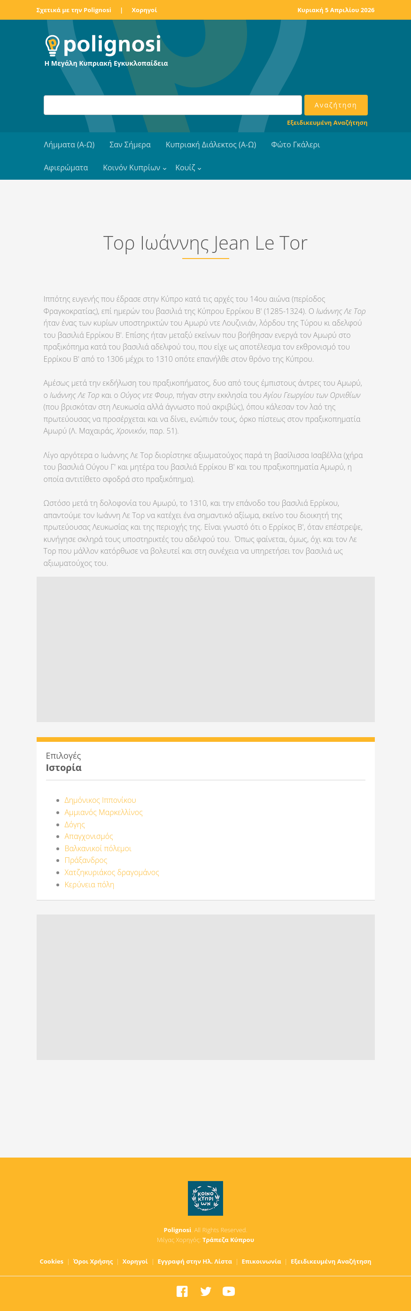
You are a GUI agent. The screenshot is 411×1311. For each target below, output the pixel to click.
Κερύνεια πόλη (90, 884)
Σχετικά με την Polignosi (74, 10)
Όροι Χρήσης (93, 1261)
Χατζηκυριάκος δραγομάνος (112, 872)
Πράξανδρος (86, 860)
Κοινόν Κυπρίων (131, 167)
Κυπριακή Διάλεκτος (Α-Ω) (211, 144)
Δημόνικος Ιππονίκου (100, 800)
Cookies (52, 1261)
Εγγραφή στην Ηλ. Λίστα (194, 1261)
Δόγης (75, 824)
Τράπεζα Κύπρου (228, 1239)
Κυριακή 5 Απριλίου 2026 (335, 10)
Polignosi (178, 1230)
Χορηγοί (144, 10)
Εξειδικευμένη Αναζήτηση (327, 122)
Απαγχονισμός (89, 836)
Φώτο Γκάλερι (295, 144)
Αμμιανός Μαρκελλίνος (104, 812)
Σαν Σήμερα (129, 144)
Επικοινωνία (261, 1261)
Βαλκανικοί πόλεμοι (98, 848)
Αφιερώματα (66, 167)
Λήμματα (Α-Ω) (69, 144)
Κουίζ (185, 167)
